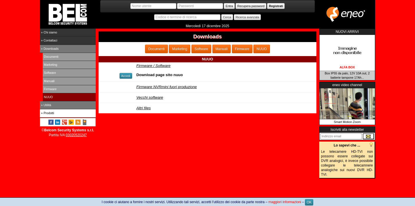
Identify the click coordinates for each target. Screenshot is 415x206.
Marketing (50, 64)
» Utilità (46, 105)
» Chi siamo (49, 32)
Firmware (50, 89)
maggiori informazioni (285, 202)
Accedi (125, 76)
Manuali (49, 81)
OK (309, 202)
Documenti (51, 56)
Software (50, 72)
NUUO (48, 97)
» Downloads (50, 48)
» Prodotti (47, 113)
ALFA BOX (347, 67)
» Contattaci (49, 40)
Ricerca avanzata (247, 17)
